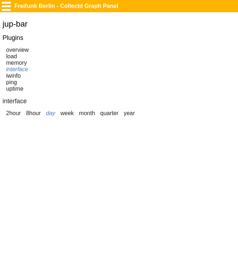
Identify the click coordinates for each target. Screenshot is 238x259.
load (11, 56)
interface (17, 69)
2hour (13, 113)
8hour (33, 113)
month (87, 113)
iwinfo (13, 76)
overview (17, 50)
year (129, 113)
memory (16, 63)
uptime (14, 89)
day (50, 113)
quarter (109, 113)
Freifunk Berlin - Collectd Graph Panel (66, 6)
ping (11, 82)
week (67, 113)
